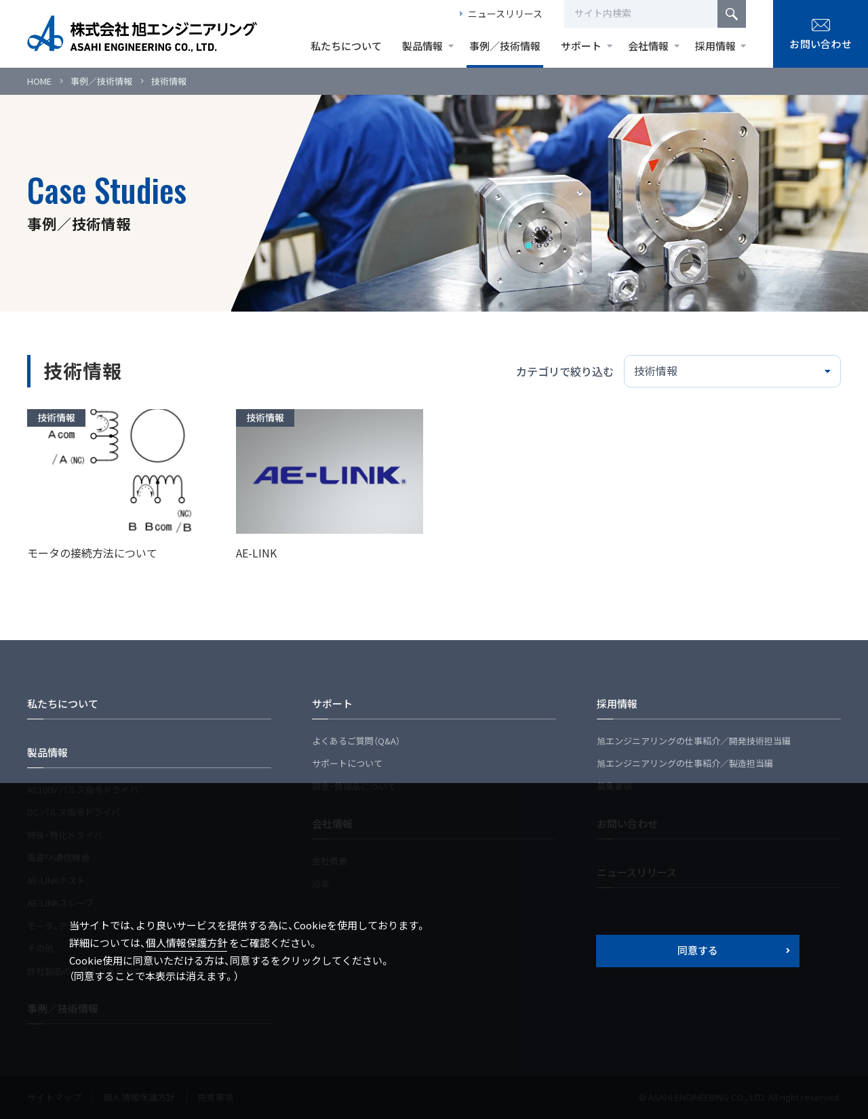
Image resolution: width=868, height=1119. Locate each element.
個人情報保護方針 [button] (186, 942)
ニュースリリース (505, 13)
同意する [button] (697, 950)
